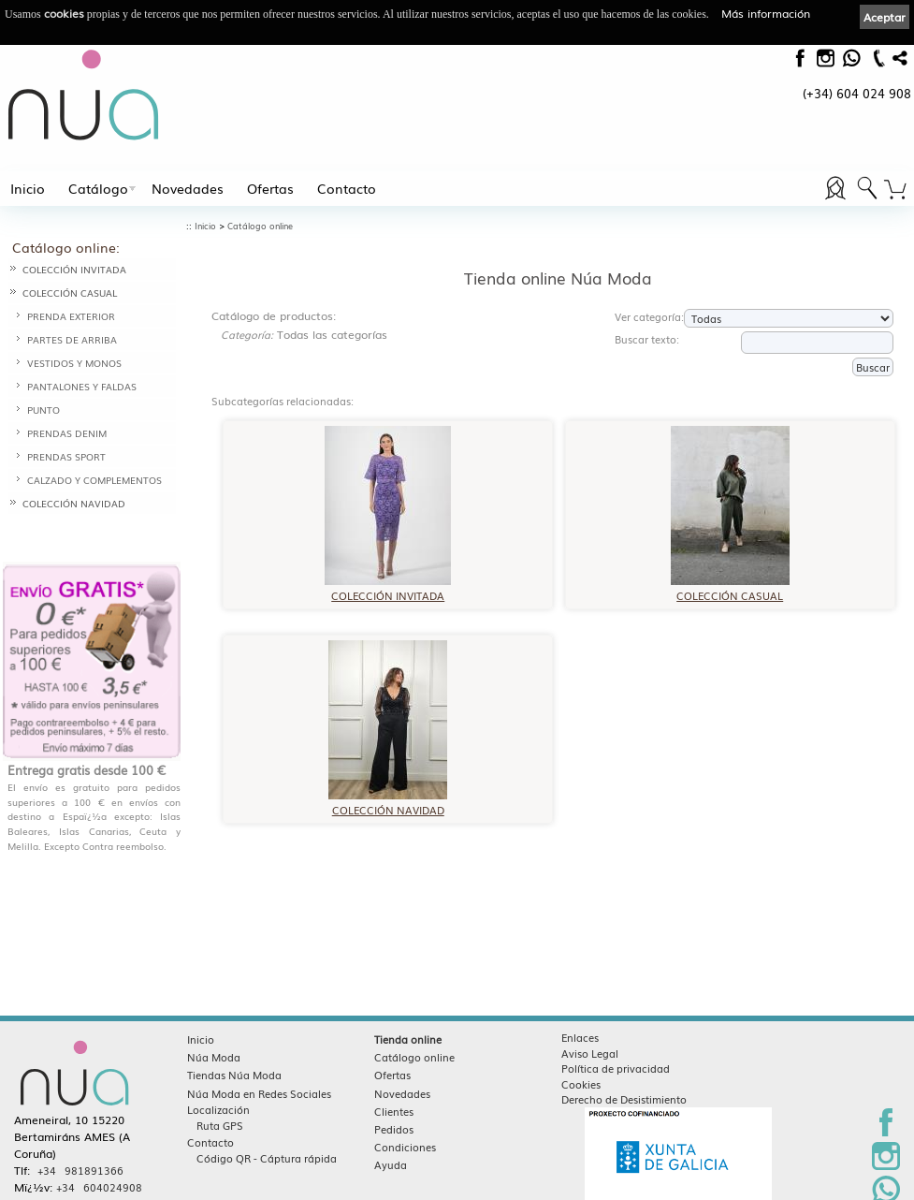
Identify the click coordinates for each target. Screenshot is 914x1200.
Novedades (188, 188)
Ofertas (270, 188)
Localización (218, 1073)
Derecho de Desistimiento (624, 1063)
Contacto (346, 188)
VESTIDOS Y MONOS (74, 363)
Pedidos (393, 1093)
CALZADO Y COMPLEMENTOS (94, 480)
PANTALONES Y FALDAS (82, 386)
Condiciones (405, 1111)
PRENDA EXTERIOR (71, 316)
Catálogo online (260, 226)
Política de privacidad (615, 1032)
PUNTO (43, 409)
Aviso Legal (589, 1017)
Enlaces (580, 1001)
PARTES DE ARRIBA (72, 339)
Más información (765, 13)
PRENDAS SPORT (66, 456)
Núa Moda (213, 1021)
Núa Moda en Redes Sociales (259, 1057)
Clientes (393, 1075)
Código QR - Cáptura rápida (266, 1122)
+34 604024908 (99, 1151)
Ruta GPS (219, 1089)
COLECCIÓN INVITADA (74, 269)
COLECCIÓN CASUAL (69, 292)
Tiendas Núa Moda (234, 1039)
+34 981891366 (80, 1134)
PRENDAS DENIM (67, 433)
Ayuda (390, 1128)
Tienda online (408, 1003)
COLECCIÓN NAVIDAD (73, 503)
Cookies (581, 1048)
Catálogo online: (66, 247)
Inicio (27, 188)
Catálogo (98, 188)
